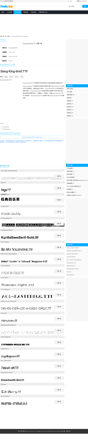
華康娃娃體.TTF (70, 171)
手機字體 (25, 12)
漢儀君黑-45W (70, 106)
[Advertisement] (36, 25)
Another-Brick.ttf (70, 274)
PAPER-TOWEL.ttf (71, 265)
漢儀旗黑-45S (70, 100)
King (11, 77)
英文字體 (17, 12)
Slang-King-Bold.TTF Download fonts (32, 137)
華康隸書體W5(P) (71, 94)
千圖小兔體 (69, 91)
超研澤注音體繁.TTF (71, 192)
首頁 (3, 12)
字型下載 (6, 1)
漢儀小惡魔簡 (70, 88)
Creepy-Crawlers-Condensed (73, 247)
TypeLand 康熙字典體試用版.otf (74, 186)
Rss (68, 1)
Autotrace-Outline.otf (71, 256)
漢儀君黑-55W (70, 109)
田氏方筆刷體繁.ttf (71, 177)
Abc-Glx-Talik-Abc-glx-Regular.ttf (74, 259)
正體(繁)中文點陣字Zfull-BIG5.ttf (74, 195)
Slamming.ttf (6, 126)
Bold (16, 77)
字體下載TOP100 (43, 12)
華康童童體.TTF (70, 183)
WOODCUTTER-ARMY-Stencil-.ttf (74, 250)
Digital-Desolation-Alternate (73, 268)
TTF (21, 77)
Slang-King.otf (7, 129)
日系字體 (33, 12)
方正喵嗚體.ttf (70, 168)
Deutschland (84, 1)
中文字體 (9, 12)
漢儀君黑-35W (70, 103)
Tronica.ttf (69, 271)
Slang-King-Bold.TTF (13, 47)
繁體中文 (79, 1)
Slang (5, 77)
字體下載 (11, 1)
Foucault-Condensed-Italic (72, 253)
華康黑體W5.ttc (70, 189)
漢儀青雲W (69, 97)
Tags (71, 1)
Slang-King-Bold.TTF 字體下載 (32, 43)
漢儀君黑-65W (70, 112)
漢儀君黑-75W (70, 115)
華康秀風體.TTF (70, 174)
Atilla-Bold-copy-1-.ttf (71, 262)
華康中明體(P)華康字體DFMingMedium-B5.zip (77, 180)
